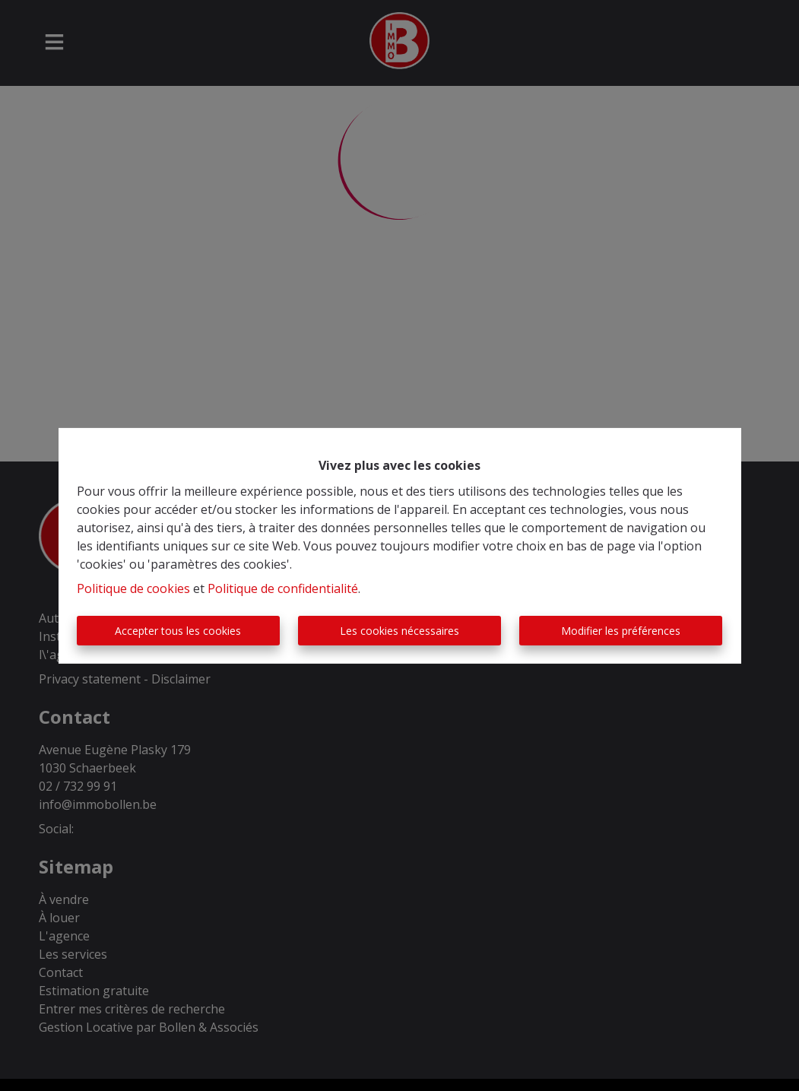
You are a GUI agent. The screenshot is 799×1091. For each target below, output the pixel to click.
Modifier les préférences (620, 630)
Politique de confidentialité (283, 588)
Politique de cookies (133, 588)
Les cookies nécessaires (399, 630)
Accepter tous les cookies (178, 630)
